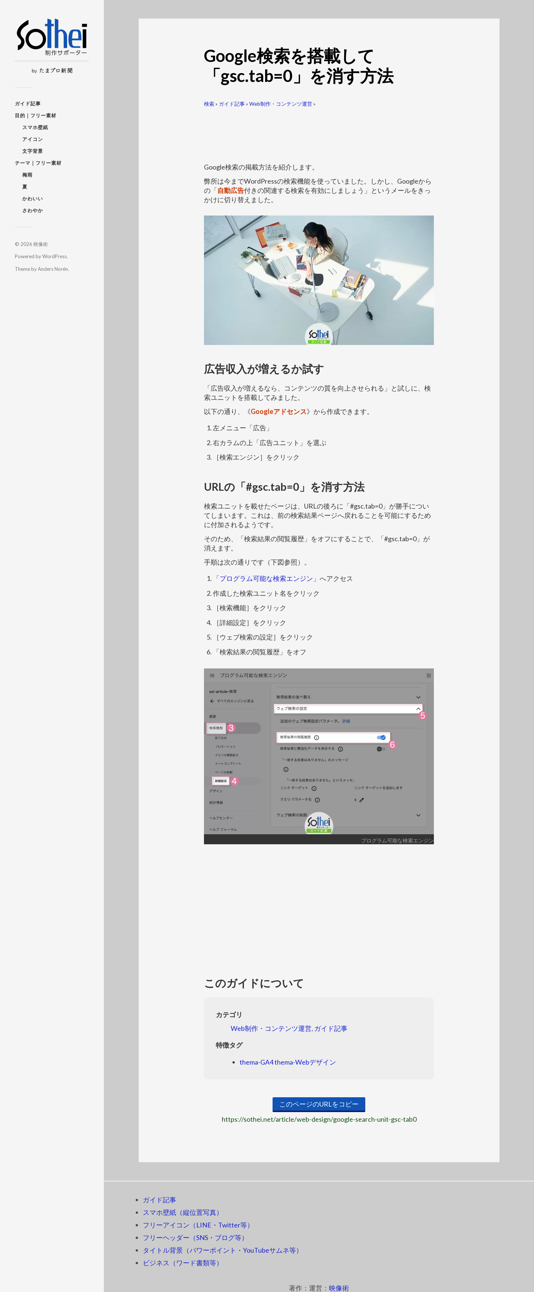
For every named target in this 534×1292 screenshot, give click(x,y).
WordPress (54, 256)
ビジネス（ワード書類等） (183, 1263)
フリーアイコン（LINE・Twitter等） (198, 1225)
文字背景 (32, 151)
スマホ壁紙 (35, 127)
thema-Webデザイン (305, 1062)
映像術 (40, 244)
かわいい (32, 198)
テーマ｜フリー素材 (38, 163)
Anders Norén (53, 269)
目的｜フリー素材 (35, 115)
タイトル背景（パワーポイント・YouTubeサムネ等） (223, 1250)
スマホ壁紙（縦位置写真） (183, 1212)
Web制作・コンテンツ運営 (280, 104)
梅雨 (27, 175)
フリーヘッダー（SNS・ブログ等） (195, 1237)
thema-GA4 (256, 1062)
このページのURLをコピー (319, 1104)
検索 (209, 104)
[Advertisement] (319, 132)
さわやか (32, 210)
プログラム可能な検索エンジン (266, 578)
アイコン (32, 139)
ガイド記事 (28, 103)
